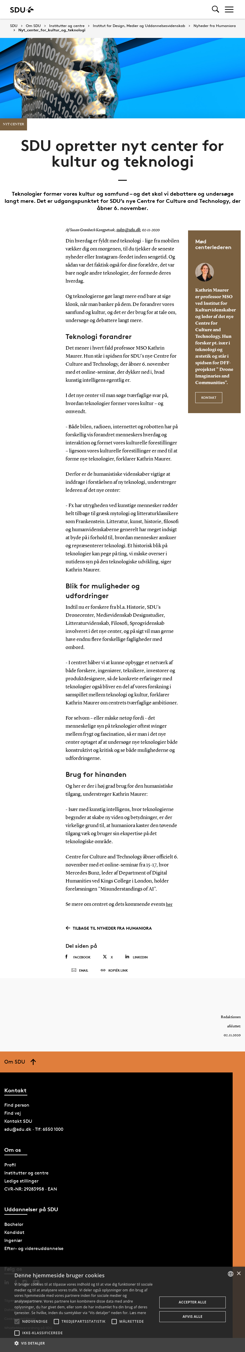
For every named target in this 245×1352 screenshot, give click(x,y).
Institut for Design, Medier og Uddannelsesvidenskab (139, 26)
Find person (16, 1111)
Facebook (78, 957)
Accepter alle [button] (192, 1302)
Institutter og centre (67, 26)
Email (79, 973)
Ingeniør (13, 1246)
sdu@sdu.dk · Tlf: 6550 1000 (33, 1135)
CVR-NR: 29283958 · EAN (30, 1194)
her (169, 904)
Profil (10, 1170)
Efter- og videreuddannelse (34, 1254)
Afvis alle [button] (192, 1316)
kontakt (208, 396)
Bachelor (13, 1230)
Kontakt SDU (18, 1127)
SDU (14, 26)
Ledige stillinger (21, 1186)
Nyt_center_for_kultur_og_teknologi (51, 30)
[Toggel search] (215, 9)
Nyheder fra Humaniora (215, 26)
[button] (17, 1321)
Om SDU (33, 26)
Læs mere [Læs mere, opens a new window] (138, 1312)
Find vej (12, 1119)
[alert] (122, 1309)
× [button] (238, 1274)
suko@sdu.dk (127, 230)
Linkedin (136, 956)
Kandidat (14, 1238)
